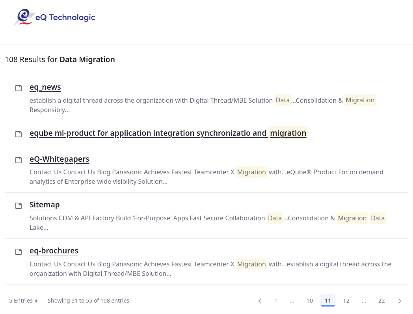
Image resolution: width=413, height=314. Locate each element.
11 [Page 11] (328, 300)
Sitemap (45, 204)
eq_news (45, 86)
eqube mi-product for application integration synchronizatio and (169, 133)
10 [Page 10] (309, 300)
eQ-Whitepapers (59, 158)
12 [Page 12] (346, 300)
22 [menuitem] (381, 300)
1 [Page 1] (275, 300)
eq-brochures (54, 250)
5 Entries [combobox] (26, 300)
